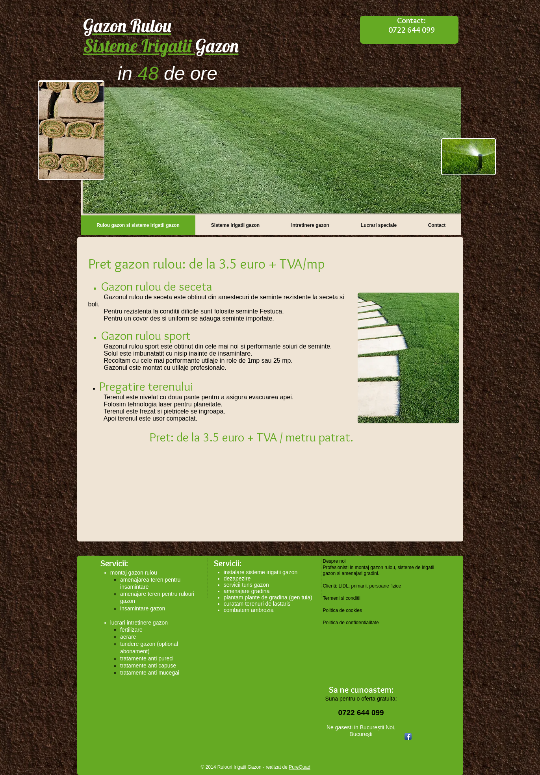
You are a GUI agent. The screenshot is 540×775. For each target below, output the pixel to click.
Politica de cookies (342, 610)
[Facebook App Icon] (408, 736)
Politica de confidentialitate (351, 622)
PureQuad (299, 767)
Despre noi (334, 561)
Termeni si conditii (341, 598)
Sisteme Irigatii (161, 45)
